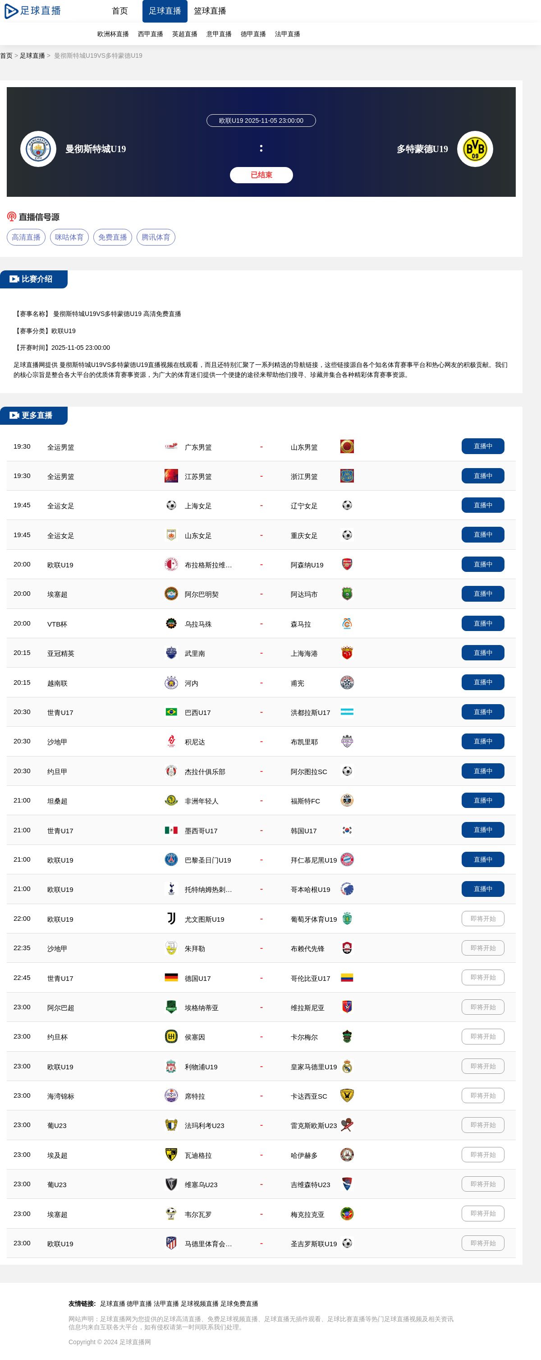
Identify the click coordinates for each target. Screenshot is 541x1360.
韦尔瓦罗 (198, 1214)
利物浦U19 (201, 1067)
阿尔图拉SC (309, 771)
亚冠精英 (60, 653)
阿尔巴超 (60, 1008)
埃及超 (57, 1155)
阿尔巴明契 (202, 594)
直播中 (483, 446)
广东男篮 (198, 447)
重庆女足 (304, 535)
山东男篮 (304, 447)
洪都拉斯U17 (310, 712)
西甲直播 (150, 33)
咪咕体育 (69, 237)
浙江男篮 (304, 476)
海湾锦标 (60, 1096)
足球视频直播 (200, 1303)
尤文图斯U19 (205, 919)
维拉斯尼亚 (308, 1008)
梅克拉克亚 (308, 1214)
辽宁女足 (304, 506)
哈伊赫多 (304, 1155)
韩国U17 (304, 831)
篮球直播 (210, 10)
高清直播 (26, 237)
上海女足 (198, 506)
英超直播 (184, 33)
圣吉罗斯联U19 (314, 1244)
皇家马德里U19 (314, 1067)
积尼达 (195, 742)
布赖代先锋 (308, 948)
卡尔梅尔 (304, 1037)
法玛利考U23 (205, 1125)
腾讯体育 (156, 237)
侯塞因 (195, 1037)
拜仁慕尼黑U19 (314, 860)
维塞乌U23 (201, 1184)
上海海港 (304, 653)
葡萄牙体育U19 (314, 919)
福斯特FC (305, 801)
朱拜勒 (195, 948)
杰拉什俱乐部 (205, 771)
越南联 (57, 683)
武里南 (195, 653)
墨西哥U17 (201, 831)
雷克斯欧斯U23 (314, 1125)
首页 (120, 10)
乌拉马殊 (198, 624)
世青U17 (60, 712)
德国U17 (198, 978)
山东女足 (198, 535)
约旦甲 (57, 771)
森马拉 (301, 624)
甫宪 (297, 683)
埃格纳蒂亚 (202, 1008)
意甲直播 (219, 33)
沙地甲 (57, 742)
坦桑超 (57, 801)
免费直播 (112, 237)
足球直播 (165, 10)
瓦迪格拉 (198, 1155)
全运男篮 (60, 447)
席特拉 (195, 1096)
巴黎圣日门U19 (208, 860)
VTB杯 (57, 624)
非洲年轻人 (202, 801)
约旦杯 (57, 1037)
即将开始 (483, 918)
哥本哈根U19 (310, 889)
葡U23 (57, 1125)
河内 (191, 683)
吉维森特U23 (310, 1184)
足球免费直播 (239, 1303)
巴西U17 (198, 712)
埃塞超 (57, 594)
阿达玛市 (304, 594)
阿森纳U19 (307, 565)
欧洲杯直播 (113, 33)
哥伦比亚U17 (310, 978)
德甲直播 (253, 33)
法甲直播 (287, 33)
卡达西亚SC (309, 1096)
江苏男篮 (198, 476)
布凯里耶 (304, 742)
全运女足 (60, 506)
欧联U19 (60, 565)
